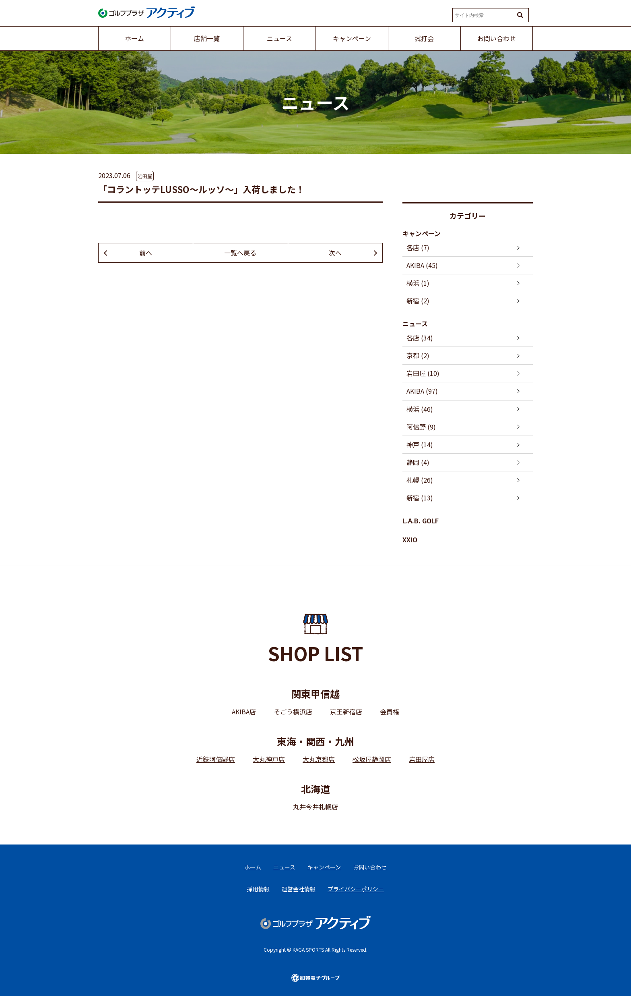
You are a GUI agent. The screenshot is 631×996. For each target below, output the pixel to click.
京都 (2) (417, 355)
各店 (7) (417, 247)
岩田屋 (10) (422, 373)
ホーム (252, 867)
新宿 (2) (417, 300)
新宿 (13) (419, 497)
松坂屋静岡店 (372, 759)
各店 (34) (419, 337)
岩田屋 (145, 175)
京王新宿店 (346, 711)
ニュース (415, 323)
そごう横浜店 (293, 711)
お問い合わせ (370, 867)
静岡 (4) (417, 462)
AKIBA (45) (422, 265)
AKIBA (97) (422, 391)
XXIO (409, 539)
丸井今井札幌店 (315, 806)
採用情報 (258, 889)
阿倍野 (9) (421, 427)
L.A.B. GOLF (420, 520)
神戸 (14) (419, 444)
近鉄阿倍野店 (215, 759)
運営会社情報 (299, 889)
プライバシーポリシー (356, 889)
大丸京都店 (319, 759)
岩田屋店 (422, 759)
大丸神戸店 (269, 759)
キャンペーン (421, 233)
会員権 (389, 711)
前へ (145, 252)
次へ (335, 252)
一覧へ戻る (240, 252)
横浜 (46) (419, 409)
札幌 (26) (419, 480)
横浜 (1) (417, 283)
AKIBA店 (244, 711)
